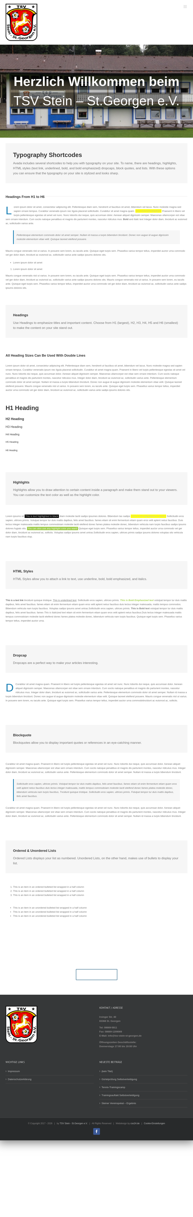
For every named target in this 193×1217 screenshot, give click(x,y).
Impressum (14, 1071)
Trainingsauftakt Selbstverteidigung (120, 1095)
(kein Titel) (107, 1071)
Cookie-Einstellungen (154, 1123)
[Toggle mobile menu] (185, 7)
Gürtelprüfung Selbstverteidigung (119, 1079)
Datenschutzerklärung (19, 1079)
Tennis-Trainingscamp (113, 1087)
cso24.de (135, 1123)
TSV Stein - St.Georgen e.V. (74, 1123)
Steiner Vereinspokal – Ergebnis (119, 1103)
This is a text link (14, 600)
